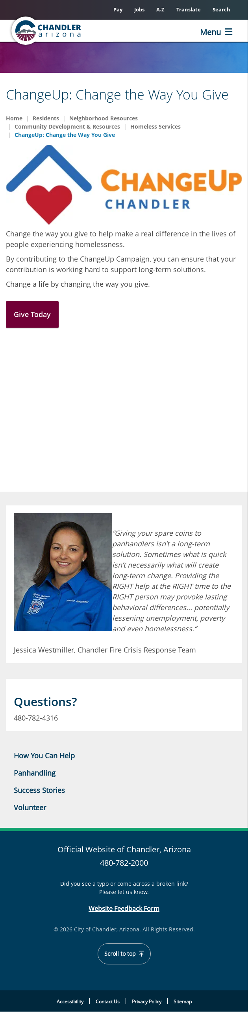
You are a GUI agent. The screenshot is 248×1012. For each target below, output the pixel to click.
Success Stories (39, 790)
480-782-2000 (124, 862)
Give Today (32, 314)
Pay (117, 9)
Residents (46, 118)
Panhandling (35, 773)
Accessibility (70, 1001)
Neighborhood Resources (103, 118)
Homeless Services (155, 126)
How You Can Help (44, 755)
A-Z (160, 9)
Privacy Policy (146, 1001)
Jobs (139, 9)
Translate (188, 9)
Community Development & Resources (67, 126)
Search (221, 9)
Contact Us (108, 1001)
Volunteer (30, 807)
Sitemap (183, 1001)
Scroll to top (124, 953)
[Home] (47, 30)
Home (14, 118)
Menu (210, 32)
